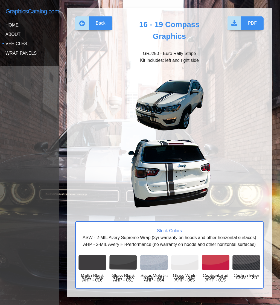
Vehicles (16, 43)
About (13, 34)
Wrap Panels (21, 53)
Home (12, 25)
